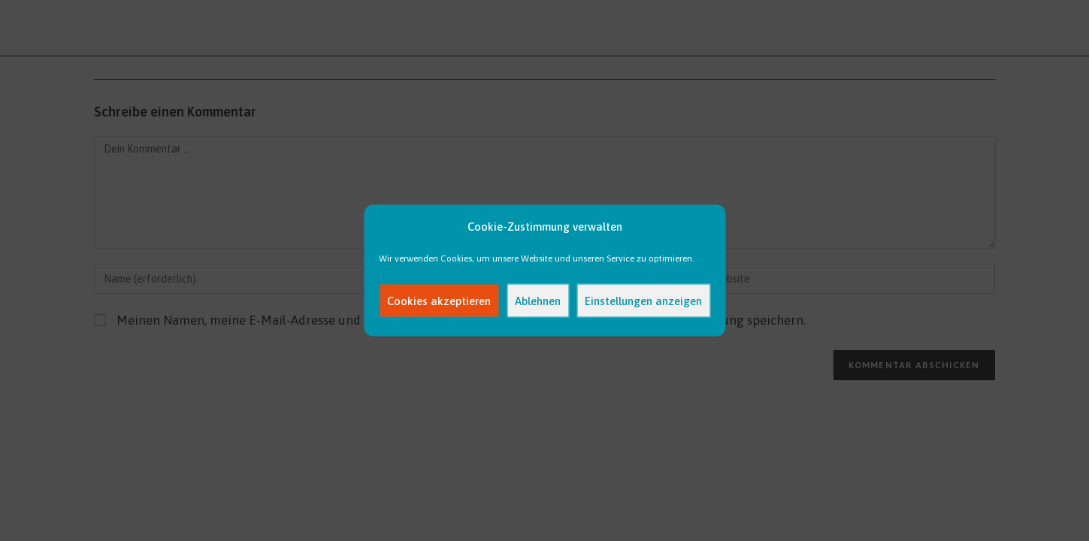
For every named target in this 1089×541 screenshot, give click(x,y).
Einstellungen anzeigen (643, 300)
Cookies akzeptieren (439, 300)
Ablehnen (538, 300)
